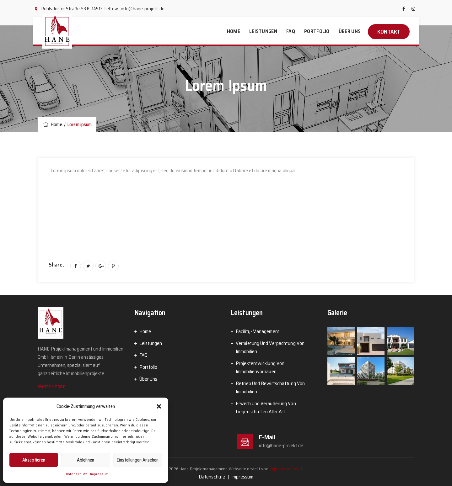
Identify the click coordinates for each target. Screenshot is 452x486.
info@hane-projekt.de (142, 9)
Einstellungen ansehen (138, 460)
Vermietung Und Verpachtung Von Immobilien (270, 347)
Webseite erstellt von (265, 468)
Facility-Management (258, 331)
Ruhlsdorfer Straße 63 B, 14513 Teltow (79, 9)
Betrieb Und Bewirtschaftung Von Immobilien (270, 387)
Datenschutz (76, 474)
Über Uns (350, 31)
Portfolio (317, 31)
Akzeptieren (33, 460)
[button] (159, 406)
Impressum (99, 474)
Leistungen (263, 31)
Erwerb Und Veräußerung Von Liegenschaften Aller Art (266, 407)
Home (233, 31)
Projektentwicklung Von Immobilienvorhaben (260, 367)
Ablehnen (85, 460)
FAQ (290, 31)
